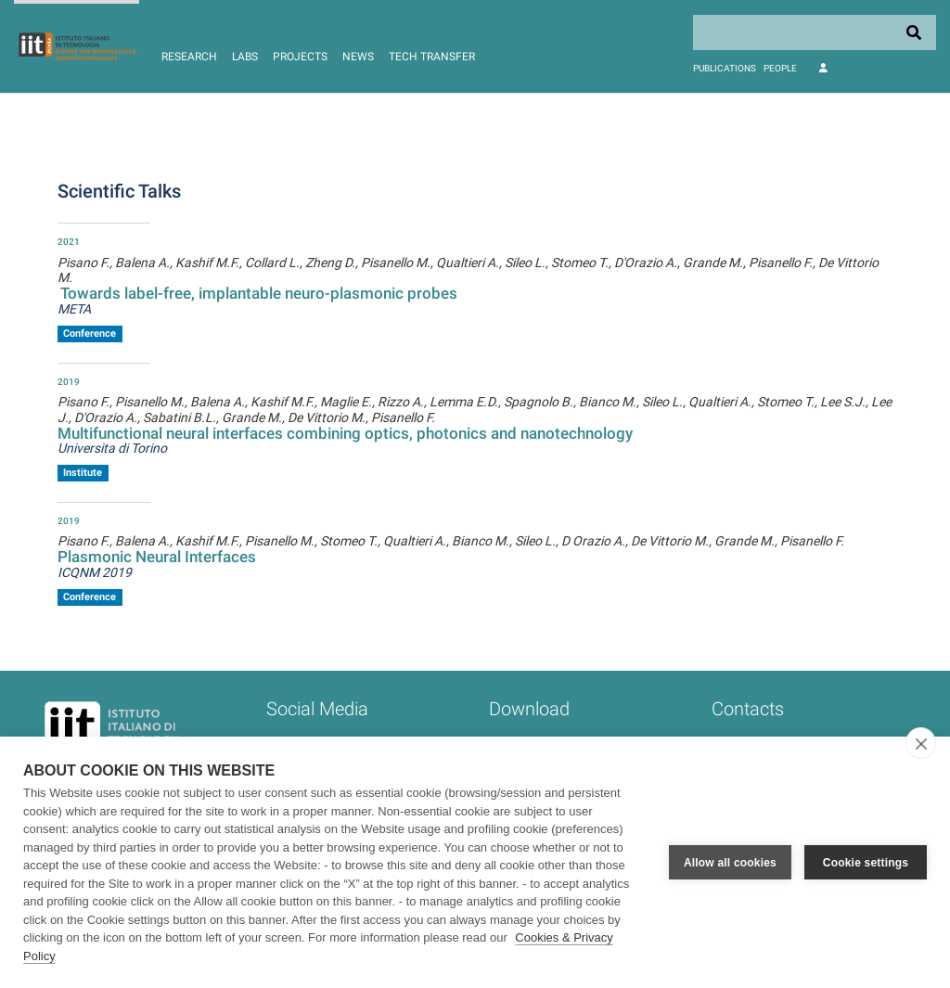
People (780, 68)
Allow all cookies (730, 862)
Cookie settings (865, 862)
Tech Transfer (432, 56)
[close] (920, 743)
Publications (724, 68)
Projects (300, 56)
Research (189, 56)
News (358, 56)
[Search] (814, 32)
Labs (245, 56)
